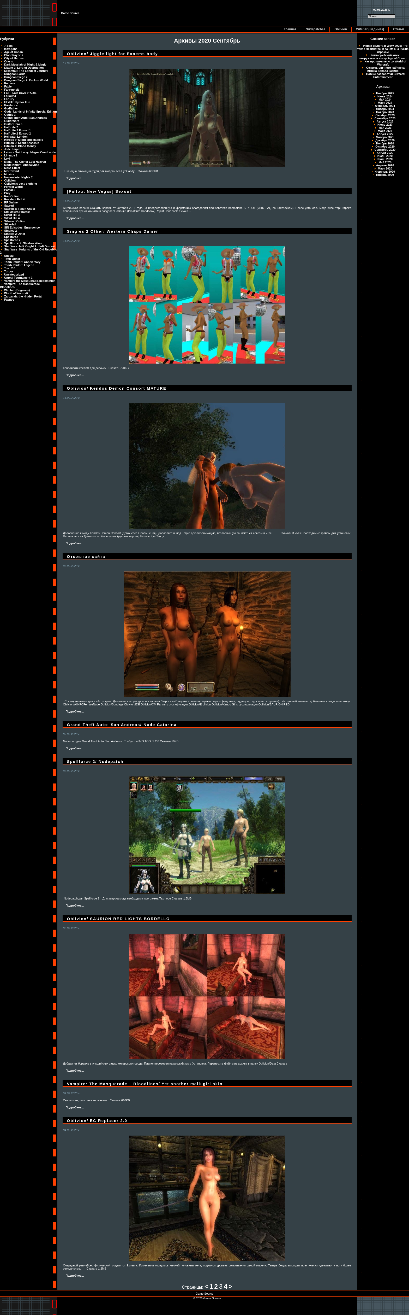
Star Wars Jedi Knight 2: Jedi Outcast (29, 246)
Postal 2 (9, 189)
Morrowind (11, 171)
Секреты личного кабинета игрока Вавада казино (385, 69)
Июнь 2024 (385, 96)
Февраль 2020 (385, 171)
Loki (7, 158)
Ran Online (11, 196)
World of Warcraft (16, 293)
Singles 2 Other (14, 233)
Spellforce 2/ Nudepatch (95, 761)
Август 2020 (385, 152)
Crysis (8, 61)
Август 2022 (385, 134)
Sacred (9, 205)
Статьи (398, 29)
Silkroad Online (14, 221)
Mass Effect (12, 168)
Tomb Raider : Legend (19, 265)
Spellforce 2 (12, 240)
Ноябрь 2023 (385, 112)
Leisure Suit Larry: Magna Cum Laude (30, 152)
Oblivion (340, 29)
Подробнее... (74, 178)
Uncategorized (14, 274)
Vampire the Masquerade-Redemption (30, 280)
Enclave (9, 83)
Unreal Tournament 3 (18, 277)
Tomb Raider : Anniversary (22, 262)
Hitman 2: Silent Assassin (21, 142)
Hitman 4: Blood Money (20, 146)
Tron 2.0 (9, 268)
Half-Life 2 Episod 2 (17, 133)
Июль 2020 (385, 155)
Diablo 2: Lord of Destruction (24, 67)
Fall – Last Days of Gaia (20, 92)
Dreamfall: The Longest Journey (26, 70)
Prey (7, 193)
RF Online (11, 202)
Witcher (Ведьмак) (370, 29)
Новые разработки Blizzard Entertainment (385, 75)
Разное (9, 299)
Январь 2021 (385, 137)
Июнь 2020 (385, 159)
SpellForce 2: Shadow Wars (23, 243)
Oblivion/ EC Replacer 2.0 (97, 1120)
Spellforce (11, 236)
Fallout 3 (10, 95)
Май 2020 (385, 162)
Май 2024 (385, 99)
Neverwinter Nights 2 (18, 177)
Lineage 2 (10, 155)
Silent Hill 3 (12, 215)
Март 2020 (385, 168)
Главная (290, 29)
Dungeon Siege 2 (15, 77)
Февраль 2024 (385, 105)
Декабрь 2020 (385, 140)
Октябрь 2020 (385, 146)
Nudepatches (315, 29)
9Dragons (10, 48)
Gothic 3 (10, 114)
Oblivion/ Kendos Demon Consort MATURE (116, 388)
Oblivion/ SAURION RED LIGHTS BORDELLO (118, 918)
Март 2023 (385, 130)
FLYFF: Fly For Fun (17, 102)
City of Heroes (14, 58)
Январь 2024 (385, 108)
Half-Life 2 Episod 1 (17, 130)
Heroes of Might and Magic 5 (23, 139)
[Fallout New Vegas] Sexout (99, 191)
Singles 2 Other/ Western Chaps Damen (113, 231)
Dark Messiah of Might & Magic (25, 64)
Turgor (8, 271)
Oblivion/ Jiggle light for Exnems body (112, 53)
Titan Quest (12, 258)
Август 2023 (385, 121)
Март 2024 (385, 102)
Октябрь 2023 (385, 115)
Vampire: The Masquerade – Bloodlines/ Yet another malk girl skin (144, 1084)
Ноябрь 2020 (385, 143)
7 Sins (8, 45)
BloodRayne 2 (13, 55)
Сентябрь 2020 (385, 149)
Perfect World (13, 186)
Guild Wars (11, 120)
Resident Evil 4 (14, 199)
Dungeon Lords (14, 73)
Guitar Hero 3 (13, 124)
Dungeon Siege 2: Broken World (26, 80)
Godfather (11, 108)
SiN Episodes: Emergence (22, 227)
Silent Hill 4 (12, 218)
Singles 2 (10, 230)
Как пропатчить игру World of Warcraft (385, 63)
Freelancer (11, 105)
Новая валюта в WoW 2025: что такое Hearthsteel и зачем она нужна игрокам (382, 49)
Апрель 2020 (385, 165)
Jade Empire (12, 149)
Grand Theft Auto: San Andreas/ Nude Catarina (122, 724)
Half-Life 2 (11, 127)
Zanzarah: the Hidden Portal (23, 296)
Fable (8, 86)
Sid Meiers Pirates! (17, 211)
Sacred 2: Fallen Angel (19, 208)
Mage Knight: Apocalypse (21, 164)
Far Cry (9, 99)
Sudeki (9, 255)
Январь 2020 (385, 174)
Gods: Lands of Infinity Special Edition (30, 111)
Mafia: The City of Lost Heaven (25, 161)
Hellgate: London (16, 136)
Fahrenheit (11, 89)
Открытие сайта (86, 556)
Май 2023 (385, 127)
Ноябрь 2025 (385, 93)
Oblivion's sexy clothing (20, 183)
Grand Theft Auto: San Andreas (25, 117)
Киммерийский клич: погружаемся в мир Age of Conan (382, 57)
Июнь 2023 (385, 124)
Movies (9, 174)
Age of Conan (13, 52)
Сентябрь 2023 (385, 118)
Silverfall (10, 224)
